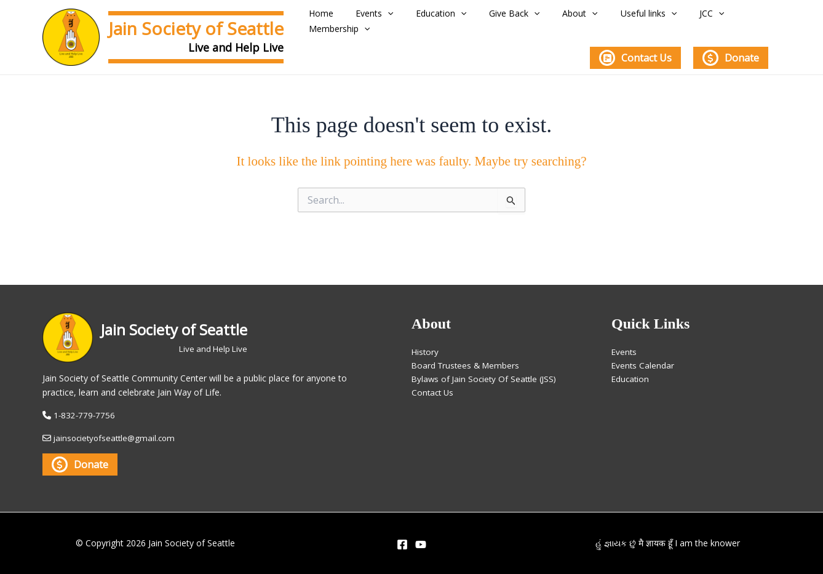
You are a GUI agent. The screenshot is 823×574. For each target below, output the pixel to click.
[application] (391, 17)
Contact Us (635, 54)
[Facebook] (402, 544)
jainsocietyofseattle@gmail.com (117, 438)
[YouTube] (420, 544)
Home (331, 17)
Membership (737, 17)
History (426, 344)
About (561, 17)
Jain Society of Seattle (196, 28)
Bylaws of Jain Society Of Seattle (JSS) (487, 373)
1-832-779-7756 (85, 415)
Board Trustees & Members (467, 359)
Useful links (623, 17)
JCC (679, 17)
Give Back (504, 17)
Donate (730, 54)
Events (378, 17)
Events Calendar (643, 359)
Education (438, 17)
